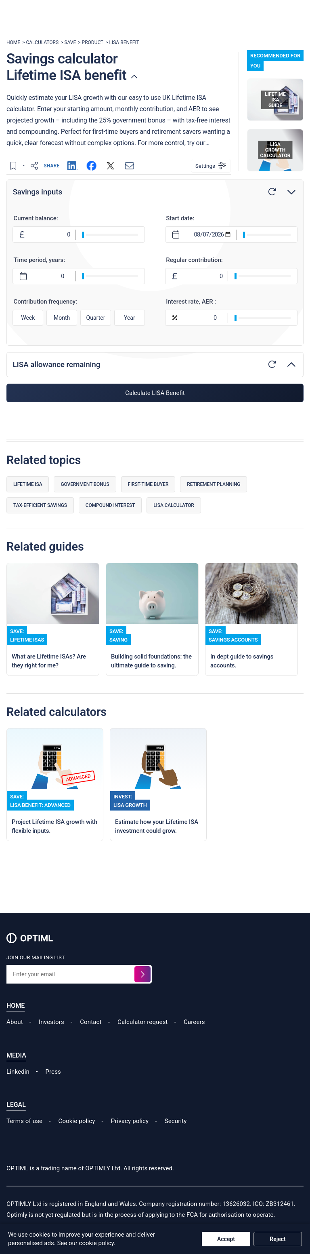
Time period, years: (40, 260)
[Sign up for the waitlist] (142, 990)
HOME (13, 42)
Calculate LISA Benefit (154, 393)
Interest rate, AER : (191, 302)
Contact (90, 1038)
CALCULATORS (42, 42)
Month (62, 318)
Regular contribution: (194, 260)
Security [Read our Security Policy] (176, 1136)
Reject (277, 1239)
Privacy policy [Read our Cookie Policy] (130, 1136)
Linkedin (17, 1087)
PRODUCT (93, 42)
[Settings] (211, 166)
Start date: (180, 218)
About (14, 1038)
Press (53, 1087)
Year (129, 318)
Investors (51, 1038)
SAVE (70, 42)
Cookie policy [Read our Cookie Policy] (77, 1136)
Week (29, 318)
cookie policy (96, 1243)
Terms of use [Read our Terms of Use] (24, 1136)
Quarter (95, 318)
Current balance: (36, 218)
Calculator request (142, 1038)
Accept (226, 1239)
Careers (194, 1038)
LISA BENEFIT (124, 42)
